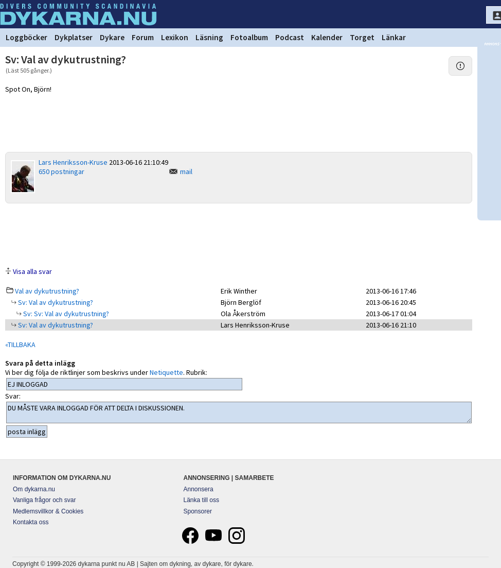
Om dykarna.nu (34, 489)
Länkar (394, 37)
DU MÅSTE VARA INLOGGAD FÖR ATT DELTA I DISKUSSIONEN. (239, 412)
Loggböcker (26, 37)
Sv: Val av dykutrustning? (54, 302)
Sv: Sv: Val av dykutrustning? (65, 313)
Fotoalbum (249, 37)
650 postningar (61, 171)
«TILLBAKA (20, 344)
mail (186, 171)
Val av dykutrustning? (47, 291)
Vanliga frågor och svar (44, 500)
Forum (143, 37)
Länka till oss (201, 500)
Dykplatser (74, 37)
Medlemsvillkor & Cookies (48, 511)
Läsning (209, 37)
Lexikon (174, 37)
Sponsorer (198, 511)
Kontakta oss (30, 522)
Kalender (327, 37)
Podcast (289, 37)
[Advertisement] (238, 234)
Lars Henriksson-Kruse (73, 162)
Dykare (112, 37)
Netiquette (166, 372)
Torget (362, 37)
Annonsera (198, 489)
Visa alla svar (32, 271)
